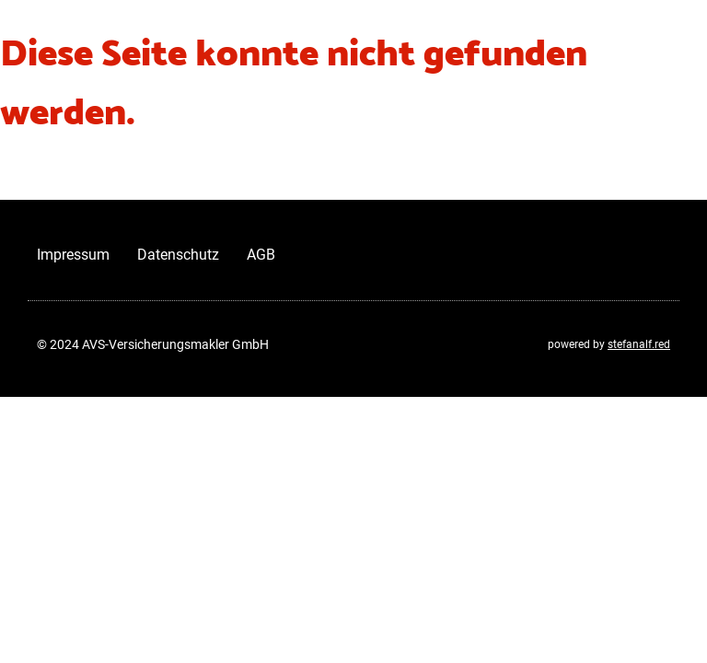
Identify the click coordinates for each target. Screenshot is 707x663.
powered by (609, 344)
